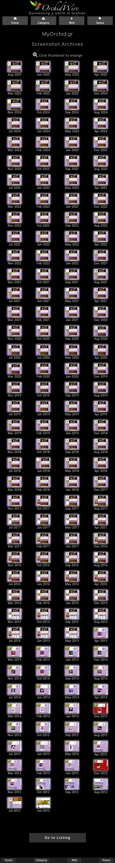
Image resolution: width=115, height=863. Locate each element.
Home (8, 860)
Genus (106, 860)
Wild (74, 860)
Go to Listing (57, 837)
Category (41, 860)
